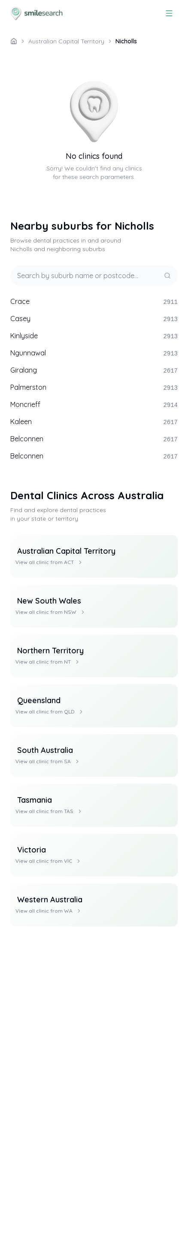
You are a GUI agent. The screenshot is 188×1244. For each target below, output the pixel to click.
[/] (13, 41)
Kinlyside (94, 336)
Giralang (94, 370)
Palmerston (94, 387)
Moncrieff (94, 405)
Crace (94, 301)
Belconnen (94, 439)
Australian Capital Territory (66, 41)
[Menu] (169, 13)
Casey (94, 319)
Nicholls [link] (126, 41)
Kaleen (94, 422)
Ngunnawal (94, 353)
